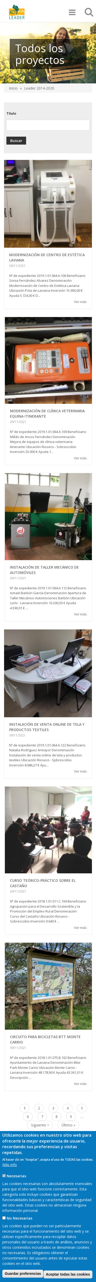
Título (11, 113)
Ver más (80, 301)
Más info (9, 1164)
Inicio (13, 88)
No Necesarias (19, 1218)
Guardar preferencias (23, 1274)
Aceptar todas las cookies (68, 1274)
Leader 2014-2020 (39, 88)
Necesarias (16, 1176)
